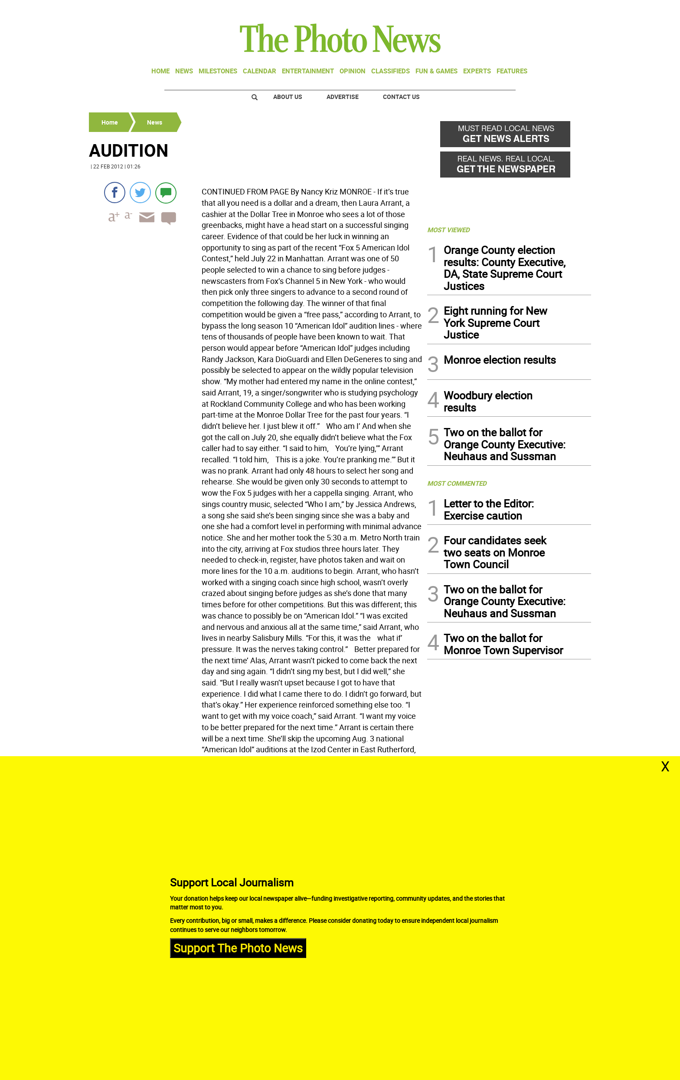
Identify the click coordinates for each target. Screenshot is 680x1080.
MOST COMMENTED (457, 483)
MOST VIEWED (448, 229)
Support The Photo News (238, 948)
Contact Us (401, 96)
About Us (287, 96)
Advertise (343, 96)
